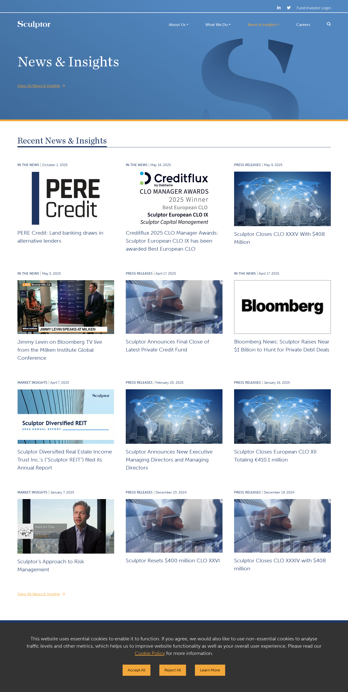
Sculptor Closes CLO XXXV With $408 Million (279, 238)
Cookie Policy (150, 653)
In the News (28, 165)
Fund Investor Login (314, 8)
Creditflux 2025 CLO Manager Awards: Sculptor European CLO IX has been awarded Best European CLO (172, 241)
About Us (177, 24)
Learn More (210, 670)
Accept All (136, 670)
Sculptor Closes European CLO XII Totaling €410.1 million (275, 455)
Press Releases (247, 165)
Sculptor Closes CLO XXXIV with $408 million (280, 564)
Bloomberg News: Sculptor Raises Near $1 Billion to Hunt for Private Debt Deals (281, 345)
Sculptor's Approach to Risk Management (50, 565)
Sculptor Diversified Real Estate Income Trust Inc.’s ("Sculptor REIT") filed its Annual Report (64, 459)
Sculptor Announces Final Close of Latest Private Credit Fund (167, 345)
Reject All (172, 670)
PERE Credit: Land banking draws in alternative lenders (60, 237)
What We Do (216, 24)
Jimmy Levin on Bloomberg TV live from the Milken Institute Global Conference (59, 350)
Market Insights (32, 383)
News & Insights (262, 24)
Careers (303, 24)
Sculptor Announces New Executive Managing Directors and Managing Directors (169, 459)
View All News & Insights (38, 85)
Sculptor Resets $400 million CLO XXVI (173, 560)
